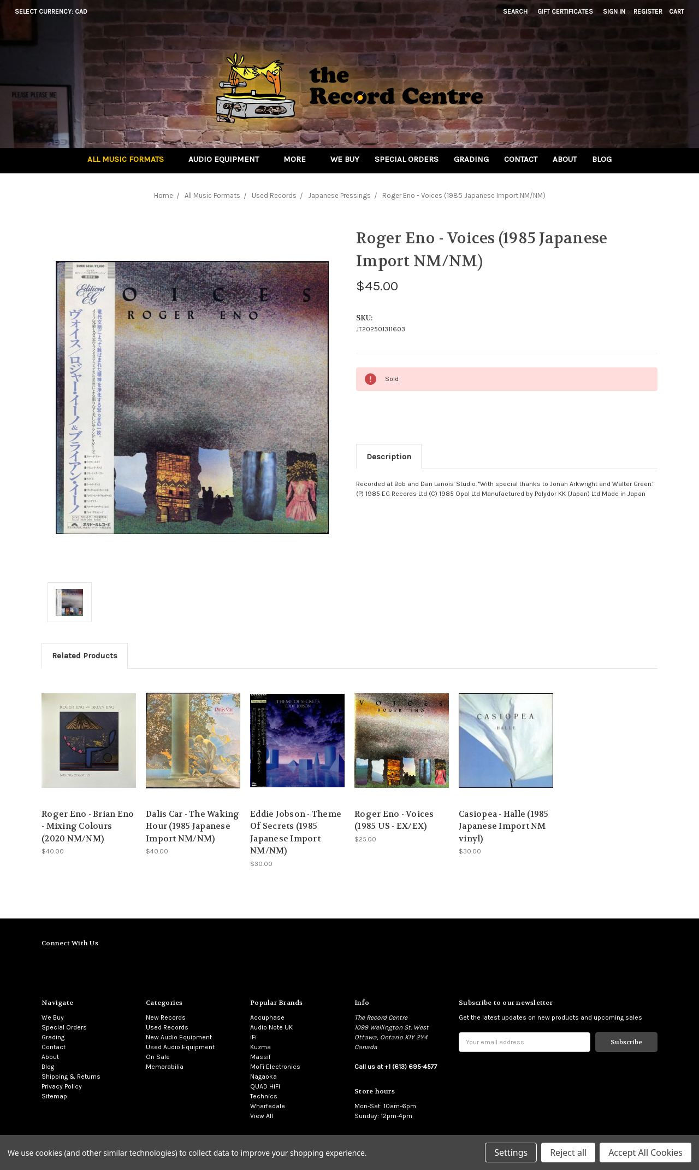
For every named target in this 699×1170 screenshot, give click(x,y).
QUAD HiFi (265, 1086)
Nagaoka (263, 1076)
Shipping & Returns (71, 1076)
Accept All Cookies (645, 1152)
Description (388, 456)
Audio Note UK (271, 1027)
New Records (166, 1017)
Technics (263, 1096)
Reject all (568, 1152)
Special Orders (407, 159)
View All (261, 1116)
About (565, 159)
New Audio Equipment (179, 1037)
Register (647, 11)
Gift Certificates (565, 11)
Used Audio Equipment (180, 1047)
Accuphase (267, 1017)
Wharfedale (267, 1106)
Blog (602, 159)
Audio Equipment (228, 159)
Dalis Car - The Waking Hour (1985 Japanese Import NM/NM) (193, 826)
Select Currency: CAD (54, 11)
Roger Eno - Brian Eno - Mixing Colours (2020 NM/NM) (88, 826)
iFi (253, 1037)
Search (515, 11)
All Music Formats (130, 159)
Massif (260, 1057)
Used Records (167, 1027)
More (299, 159)
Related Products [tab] (84, 655)
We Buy (344, 159)
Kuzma (260, 1047)
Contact (520, 159)
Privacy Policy (62, 1086)
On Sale (158, 1057)
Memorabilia (164, 1066)
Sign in (614, 11)
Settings (511, 1152)
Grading (471, 159)
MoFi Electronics (275, 1066)
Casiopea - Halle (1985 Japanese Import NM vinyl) (504, 826)
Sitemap (54, 1096)
